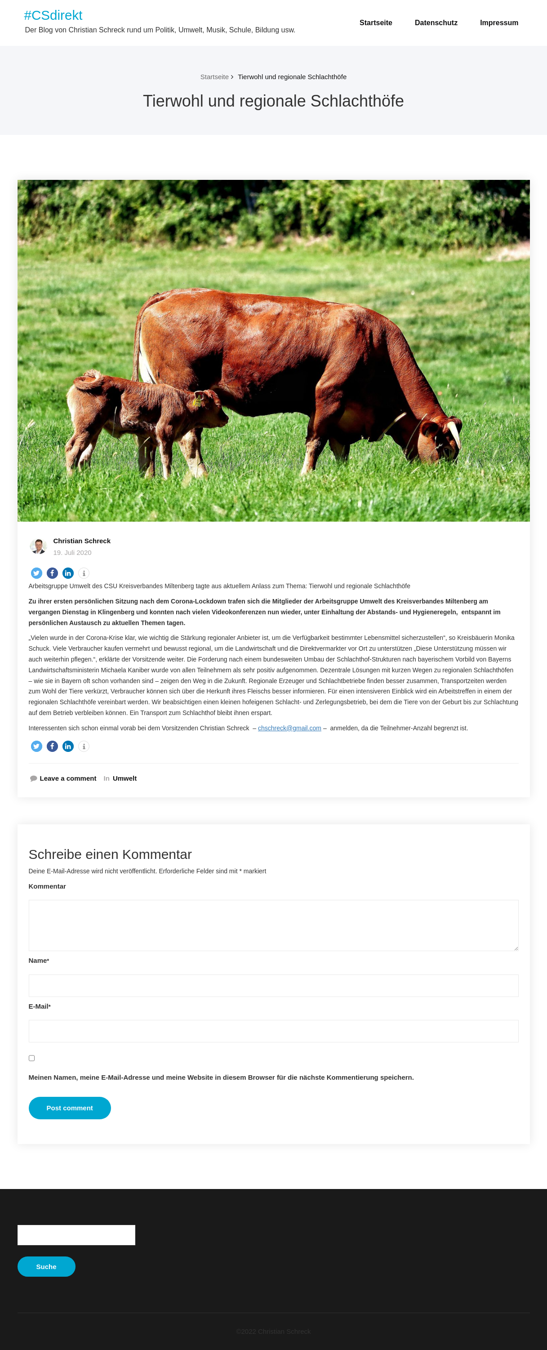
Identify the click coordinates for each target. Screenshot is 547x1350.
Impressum (499, 23)
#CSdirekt (53, 15)
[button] (36, 573)
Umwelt (125, 778)
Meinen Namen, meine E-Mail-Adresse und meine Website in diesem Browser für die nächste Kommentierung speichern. (221, 1077)
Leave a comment (68, 778)
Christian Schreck (82, 541)
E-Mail (40, 1006)
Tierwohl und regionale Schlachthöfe (292, 76)
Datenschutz (436, 23)
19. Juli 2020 (72, 552)
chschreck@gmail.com (289, 728)
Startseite (376, 23)
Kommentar (47, 886)
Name (39, 960)
